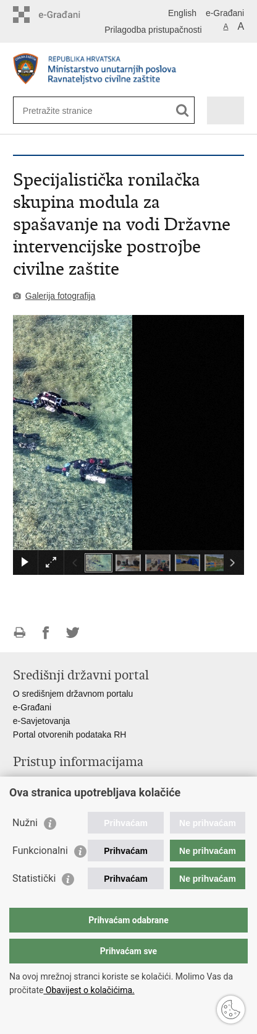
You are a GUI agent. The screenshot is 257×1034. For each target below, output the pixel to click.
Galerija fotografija (60, 296)
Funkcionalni (40, 850)
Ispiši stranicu (19, 632)
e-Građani (225, 13)
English (182, 13)
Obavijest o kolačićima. (88, 990)
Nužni (25, 823)
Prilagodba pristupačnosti (152, 30)
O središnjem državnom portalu (73, 694)
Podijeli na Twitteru (72, 632)
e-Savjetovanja (41, 721)
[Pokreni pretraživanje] (182, 110)
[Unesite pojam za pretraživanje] (68, 110)
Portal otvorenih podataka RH (70, 734)
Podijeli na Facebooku (46, 632)
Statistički (34, 878)
